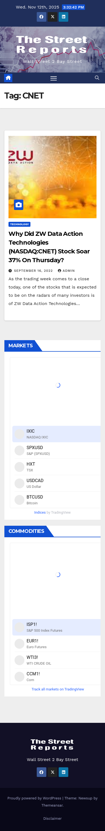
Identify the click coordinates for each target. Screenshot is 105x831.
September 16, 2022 (34, 271)
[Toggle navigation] (54, 78)
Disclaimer (52, 818)
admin (66, 271)
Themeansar (52, 805)
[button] (97, 77)
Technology (19, 224)
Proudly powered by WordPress (35, 798)
